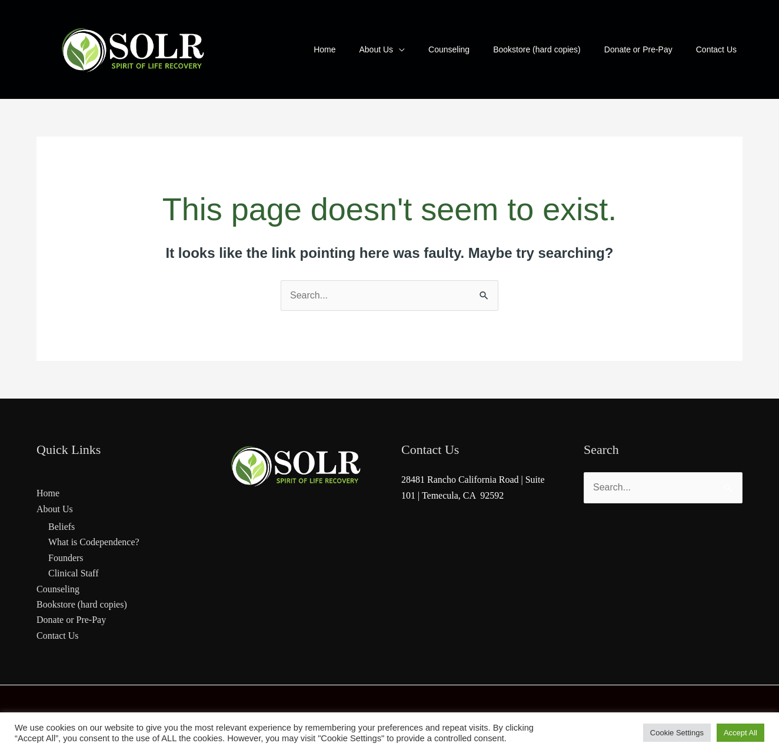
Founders (66, 558)
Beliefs (61, 527)
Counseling (57, 589)
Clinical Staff (73, 573)
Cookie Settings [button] (677, 732)
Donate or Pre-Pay (71, 620)
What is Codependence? (93, 542)
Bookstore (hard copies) (81, 604)
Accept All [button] (740, 732)
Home (47, 493)
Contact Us (57, 636)
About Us (54, 509)
